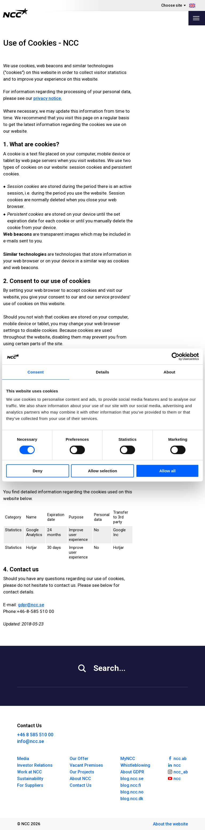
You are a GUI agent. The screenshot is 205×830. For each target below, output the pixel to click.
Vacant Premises (86, 765)
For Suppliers (30, 785)
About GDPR (132, 771)
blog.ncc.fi (130, 785)
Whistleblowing (135, 765)
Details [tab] (102, 372)
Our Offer (79, 758)
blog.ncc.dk (131, 798)
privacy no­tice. (47, 98)
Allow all (167, 471)
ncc (174, 765)
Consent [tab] (35, 372)
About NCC (80, 778)
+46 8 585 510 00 (35, 734)
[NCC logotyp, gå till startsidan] (15, 13)
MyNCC (127, 758)
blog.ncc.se (131, 778)
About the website (170, 824)
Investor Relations (35, 765)
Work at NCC (29, 771)
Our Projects (82, 771)
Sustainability (30, 778)
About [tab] (169, 372)
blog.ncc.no (132, 791)
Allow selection (102, 471)
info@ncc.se (30, 741)
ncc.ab (177, 758)
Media (23, 758)
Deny (37, 471)
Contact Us (81, 785)
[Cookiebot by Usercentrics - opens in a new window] (175, 356)
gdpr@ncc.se (31, 604)
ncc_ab (177, 771)
